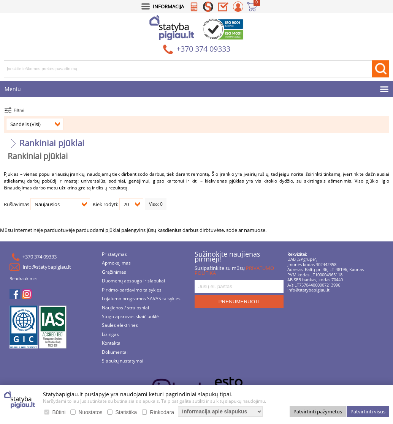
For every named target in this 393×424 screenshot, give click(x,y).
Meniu (13, 89)
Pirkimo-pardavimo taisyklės (132, 290)
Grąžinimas (114, 272)
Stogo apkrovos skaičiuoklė (130, 317)
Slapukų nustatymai (122, 361)
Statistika (126, 412)
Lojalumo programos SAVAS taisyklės (141, 299)
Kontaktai (112, 343)
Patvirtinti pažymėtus (317, 411)
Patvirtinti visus (367, 411)
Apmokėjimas (116, 263)
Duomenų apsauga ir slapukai (133, 281)
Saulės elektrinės (120, 325)
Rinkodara (162, 412)
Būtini (58, 412)
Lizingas (110, 334)
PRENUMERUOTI (239, 301)
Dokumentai (115, 352)
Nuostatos (90, 412)
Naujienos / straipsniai (125, 308)
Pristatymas (114, 254)
